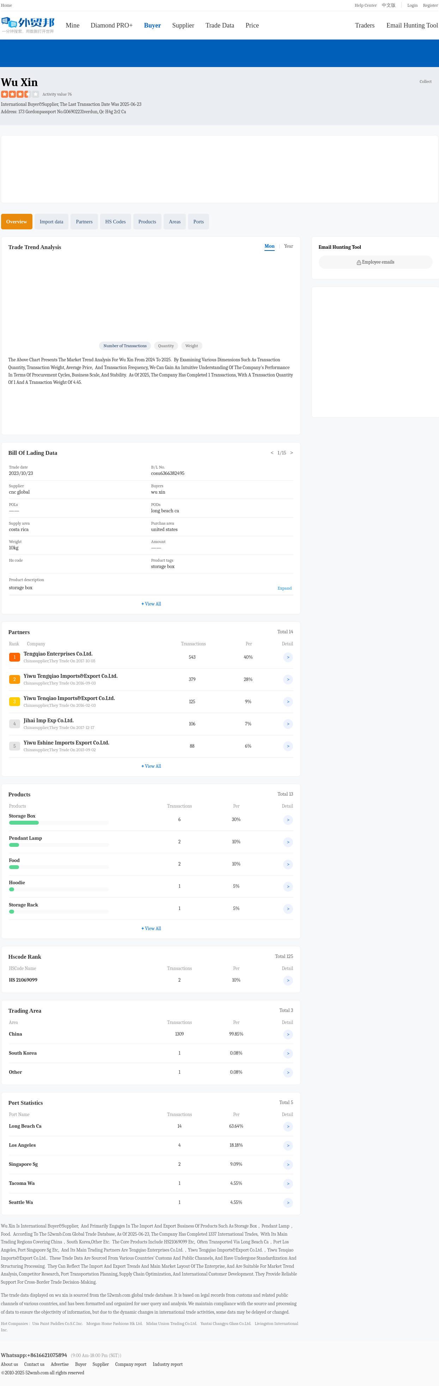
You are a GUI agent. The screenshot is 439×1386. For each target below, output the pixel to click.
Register (430, 5)
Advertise (60, 1364)
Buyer (152, 25)
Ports (198, 221)
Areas (175, 221)
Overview (16, 221)
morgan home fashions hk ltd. (114, 1323)
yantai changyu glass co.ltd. (226, 1323)
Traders (365, 25)
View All (151, 604)
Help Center (366, 5)
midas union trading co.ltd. (171, 1323)
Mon (269, 246)
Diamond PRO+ (112, 25)
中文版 (389, 5)
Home (6, 5)
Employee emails (376, 262)
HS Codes (115, 221)
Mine (73, 25)
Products (147, 221)
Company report (130, 1364)
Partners (84, 221)
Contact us (34, 1364)
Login (412, 5)
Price (252, 25)
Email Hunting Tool (412, 25)
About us (9, 1364)
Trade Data (220, 25)
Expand (285, 588)
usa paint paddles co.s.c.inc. (57, 1323)
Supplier (183, 25)
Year (288, 246)
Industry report (168, 1364)
